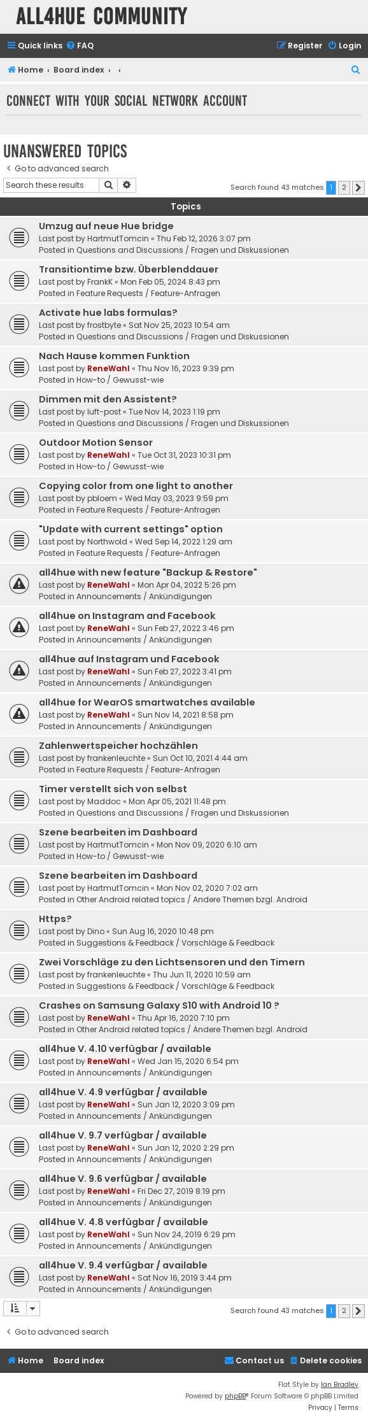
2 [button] (344, 187)
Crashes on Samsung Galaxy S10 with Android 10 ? (159, 1005)
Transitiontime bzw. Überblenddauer (128, 269)
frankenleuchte (116, 758)
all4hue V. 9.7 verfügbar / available (123, 1135)
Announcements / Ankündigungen (144, 596)
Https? (55, 918)
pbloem (102, 498)
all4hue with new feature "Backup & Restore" (148, 572)
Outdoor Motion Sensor (96, 442)
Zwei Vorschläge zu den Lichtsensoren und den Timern (172, 962)
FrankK (100, 281)
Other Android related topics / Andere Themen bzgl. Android (192, 899)
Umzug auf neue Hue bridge (106, 226)
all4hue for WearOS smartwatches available (147, 702)
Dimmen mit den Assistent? (108, 399)
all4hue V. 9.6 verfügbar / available (123, 1178)
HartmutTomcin (118, 238)
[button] (358, 188)
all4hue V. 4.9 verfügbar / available (123, 1092)
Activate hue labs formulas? (108, 312)
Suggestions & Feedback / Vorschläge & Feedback (175, 942)
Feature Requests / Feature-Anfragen (148, 293)
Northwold (107, 541)
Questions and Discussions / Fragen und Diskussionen (182, 250)
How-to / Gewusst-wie (120, 379)
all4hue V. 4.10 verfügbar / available (125, 1048)
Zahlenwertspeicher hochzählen (118, 745)
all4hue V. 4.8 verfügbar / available (123, 1222)
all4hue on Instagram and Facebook (127, 615)
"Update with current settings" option (131, 529)
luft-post (104, 411)
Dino (95, 931)
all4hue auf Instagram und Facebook (129, 659)
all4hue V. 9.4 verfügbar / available (123, 1265)
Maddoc (104, 801)
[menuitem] (80, 46)
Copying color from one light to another (136, 485)
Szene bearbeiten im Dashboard (118, 832)
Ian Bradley (339, 1384)
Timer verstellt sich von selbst (113, 789)
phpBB (235, 1396)
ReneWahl (108, 368)
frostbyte (104, 325)
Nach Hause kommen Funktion (114, 356)
